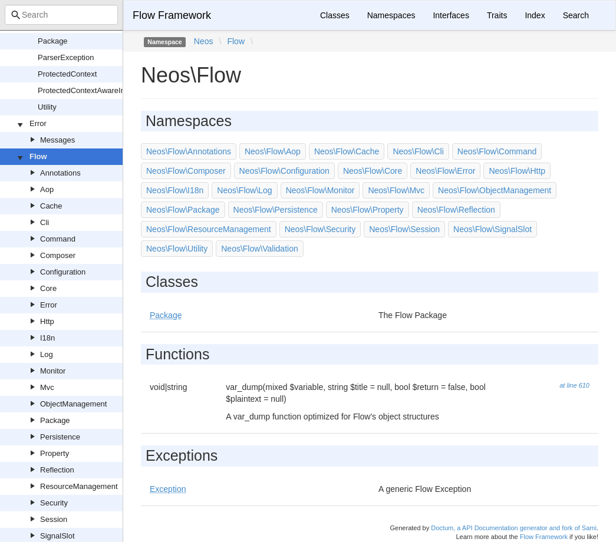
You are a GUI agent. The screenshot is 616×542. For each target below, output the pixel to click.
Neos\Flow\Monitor (320, 190)
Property (54, 453)
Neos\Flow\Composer (186, 171)
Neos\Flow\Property (367, 209)
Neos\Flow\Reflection (456, 209)
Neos (203, 41)
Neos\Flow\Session (404, 229)
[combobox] (61, 15)
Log (46, 354)
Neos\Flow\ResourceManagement (208, 229)
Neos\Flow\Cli (418, 151)
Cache (51, 205)
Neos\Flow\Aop (273, 151)
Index (535, 15)
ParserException (66, 57)
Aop (47, 189)
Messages (57, 140)
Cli (44, 222)
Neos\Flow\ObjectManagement (494, 190)
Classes (335, 15)
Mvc (47, 387)
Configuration (62, 271)
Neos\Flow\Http (517, 171)
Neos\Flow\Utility (176, 248)
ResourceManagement (79, 486)
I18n (47, 337)
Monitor (52, 370)
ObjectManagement (73, 403)
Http (47, 321)
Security (54, 502)
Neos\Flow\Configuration (284, 171)
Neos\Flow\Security (320, 229)
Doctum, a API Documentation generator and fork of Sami (514, 527)
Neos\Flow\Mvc (396, 190)
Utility (47, 107)
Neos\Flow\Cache (347, 151)
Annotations (60, 172)
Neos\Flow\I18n (174, 190)
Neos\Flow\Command (497, 151)
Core (48, 288)
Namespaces (391, 15)
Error (38, 123)
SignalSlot (57, 535)
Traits (497, 15)
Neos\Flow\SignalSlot (492, 229)
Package (53, 41)
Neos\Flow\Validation (259, 248)
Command (57, 238)
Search (576, 15)
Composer (57, 255)
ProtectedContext (67, 74)
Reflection (57, 469)
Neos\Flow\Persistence (275, 209)
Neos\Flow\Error (445, 171)
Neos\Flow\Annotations (188, 151)
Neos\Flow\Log (244, 190)
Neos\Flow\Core (372, 171)
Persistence (60, 436)
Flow (38, 156)
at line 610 (574, 385)
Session (53, 519)
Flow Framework (172, 15)
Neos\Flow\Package (183, 209)
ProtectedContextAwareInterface (93, 90)
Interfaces (451, 15)
